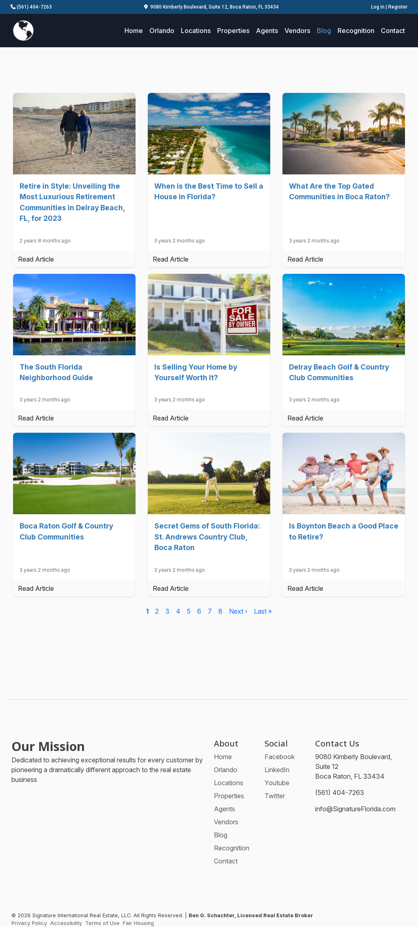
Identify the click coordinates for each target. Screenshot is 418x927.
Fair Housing (138, 923)
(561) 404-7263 (31, 7)
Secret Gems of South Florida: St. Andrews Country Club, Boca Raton (207, 537)
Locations (196, 30)
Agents (267, 30)
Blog (324, 30)
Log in (378, 7)
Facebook (280, 757)
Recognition (356, 30)
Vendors (297, 30)
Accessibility (66, 923)
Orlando (161, 30)
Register (397, 7)
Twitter (275, 796)
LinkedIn (277, 770)
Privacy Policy (29, 923)
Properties (233, 30)
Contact (393, 30)
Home (134, 30)
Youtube (277, 783)
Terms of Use (102, 923)
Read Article (36, 259)
